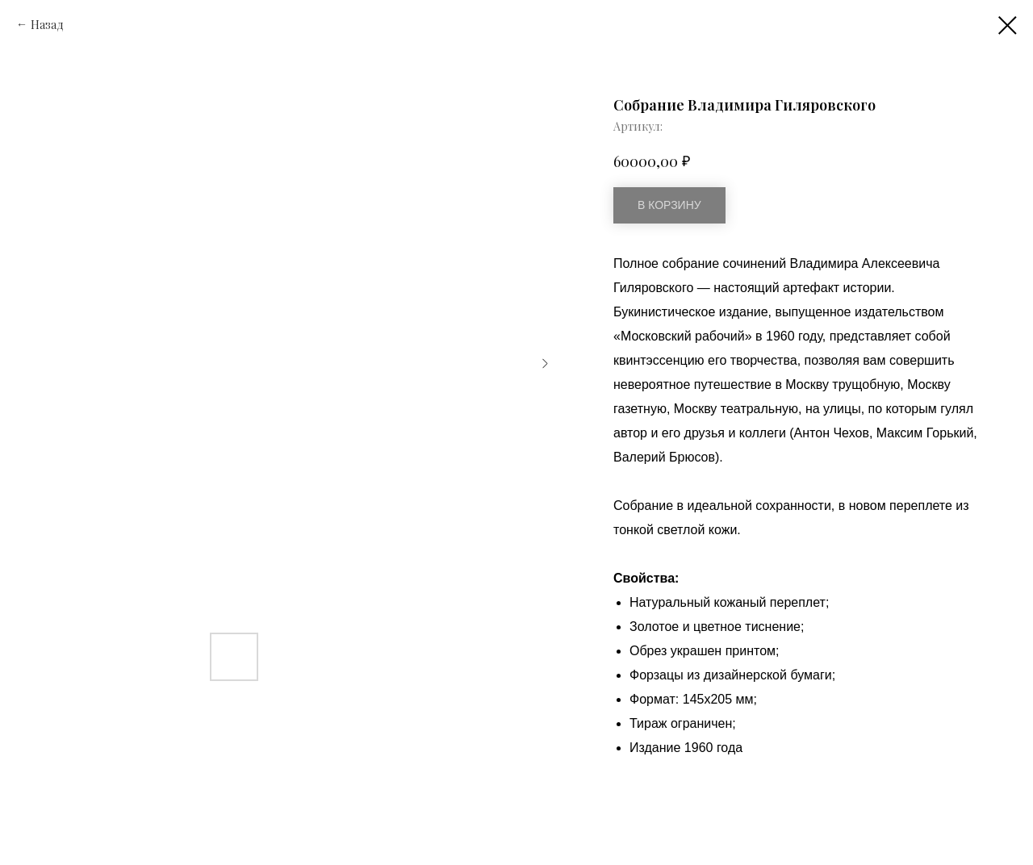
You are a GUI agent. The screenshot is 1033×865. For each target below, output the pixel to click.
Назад (47, 24)
